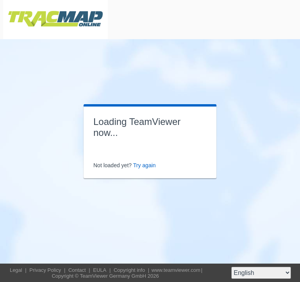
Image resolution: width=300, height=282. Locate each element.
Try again (144, 165)
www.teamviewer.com (176, 270)
